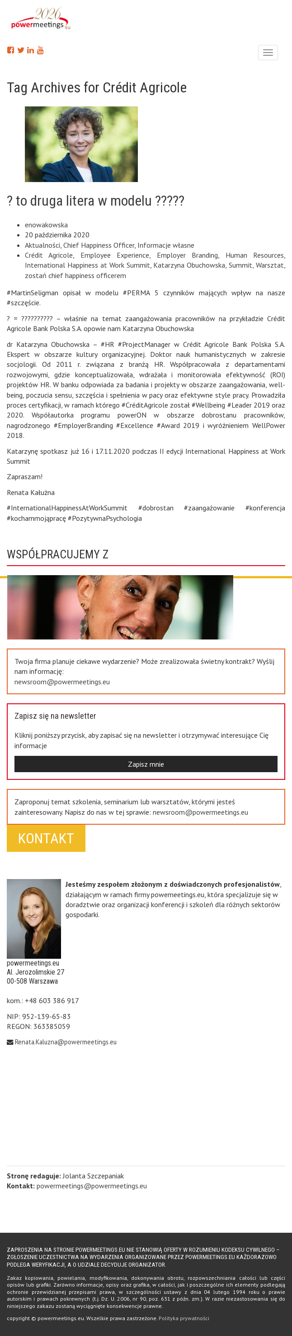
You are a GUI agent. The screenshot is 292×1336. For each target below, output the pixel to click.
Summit (240, 264)
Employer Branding (187, 255)
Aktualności (42, 245)
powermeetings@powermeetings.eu (92, 1185)
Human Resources (255, 255)
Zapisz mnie (146, 764)
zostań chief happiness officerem (75, 275)
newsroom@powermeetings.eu (62, 681)
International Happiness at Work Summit (87, 264)
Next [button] (133, 578)
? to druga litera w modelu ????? (95, 200)
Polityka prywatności (184, 1318)
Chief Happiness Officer (98, 245)
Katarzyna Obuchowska (189, 264)
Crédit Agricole (49, 255)
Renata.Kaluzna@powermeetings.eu (66, 1042)
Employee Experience (114, 255)
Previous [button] (133, 626)
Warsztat (270, 264)
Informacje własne (165, 245)
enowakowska (46, 224)
